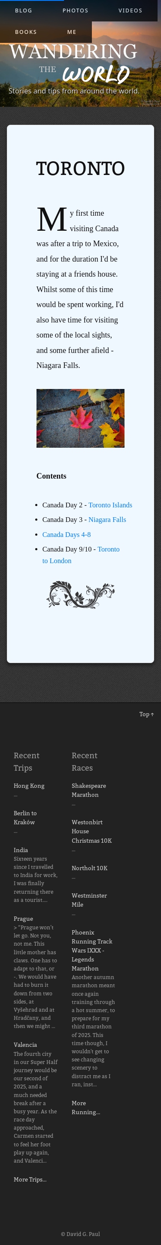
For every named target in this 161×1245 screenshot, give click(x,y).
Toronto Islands (65, 516)
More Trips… (30, 1179)
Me (72, 32)
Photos (76, 10)
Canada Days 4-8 (67, 546)
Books (26, 32)
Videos (130, 10)
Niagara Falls (107, 531)
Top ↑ (147, 714)
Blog (24, 10)
